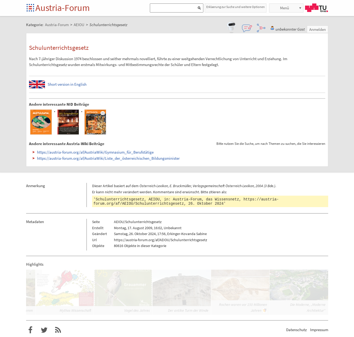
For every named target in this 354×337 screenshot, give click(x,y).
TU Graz (316, 7)
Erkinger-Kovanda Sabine (187, 233)
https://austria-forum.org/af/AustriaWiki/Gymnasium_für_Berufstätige (95, 152)
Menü (284, 7)
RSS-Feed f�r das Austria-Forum (58, 330)
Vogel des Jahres (137, 310)
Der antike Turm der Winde (188, 310)
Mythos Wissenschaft (75, 310)
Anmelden (317, 29)
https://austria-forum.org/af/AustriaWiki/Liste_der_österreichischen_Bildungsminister (108, 158)
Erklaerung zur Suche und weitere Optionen (235, 7)
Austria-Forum (62, 7)
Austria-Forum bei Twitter (44, 330)
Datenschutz (296, 329)
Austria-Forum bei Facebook (30, 330)
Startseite (30, 8)
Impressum (319, 329)
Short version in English (67, 84)
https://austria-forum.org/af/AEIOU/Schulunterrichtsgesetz (160, 239)
